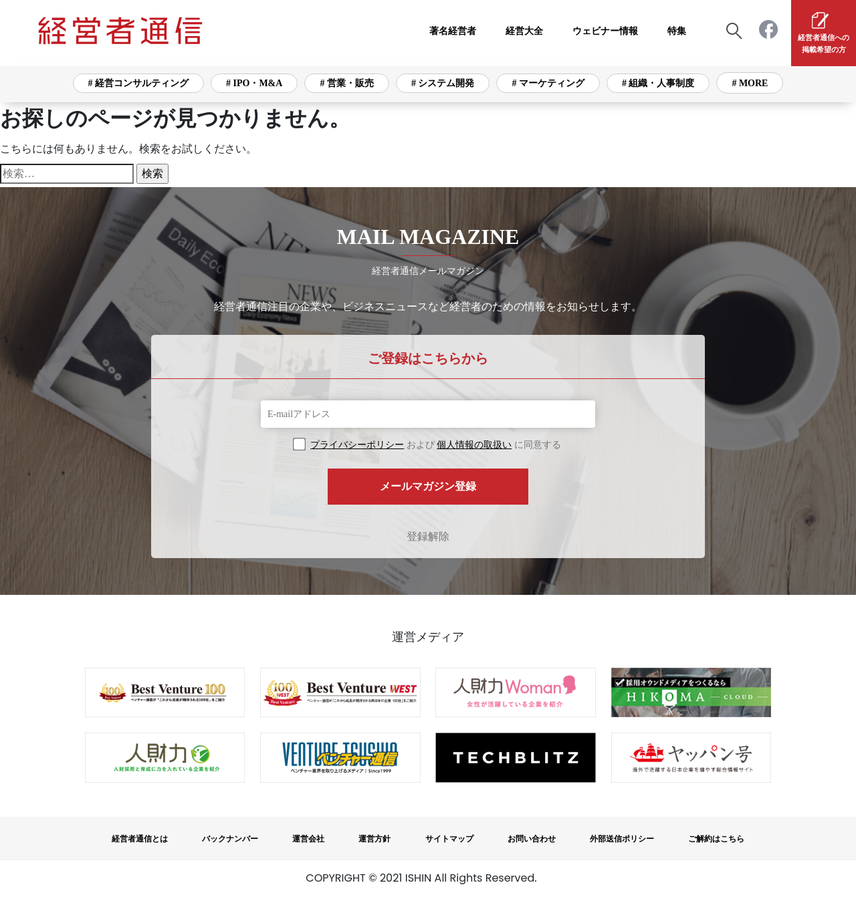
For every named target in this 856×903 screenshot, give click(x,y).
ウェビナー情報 (605, 31)
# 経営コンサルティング (138, 83)
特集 (676, 31)
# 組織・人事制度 (658, 83)
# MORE (750, 83)
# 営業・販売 (347, 83)
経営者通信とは (140, 839)
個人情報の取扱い (474, 445)
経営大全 (524, 31)
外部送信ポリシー (622, 839)
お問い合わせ (532, 839)
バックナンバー (230, 839)
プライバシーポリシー (357, 445)
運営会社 (308, 839)
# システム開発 (443, 83)
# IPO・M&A (254, 83)
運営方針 (374, 839)
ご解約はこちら (716, 839)
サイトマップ (449, 839)
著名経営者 (452, 31)
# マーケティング (548, 83)
